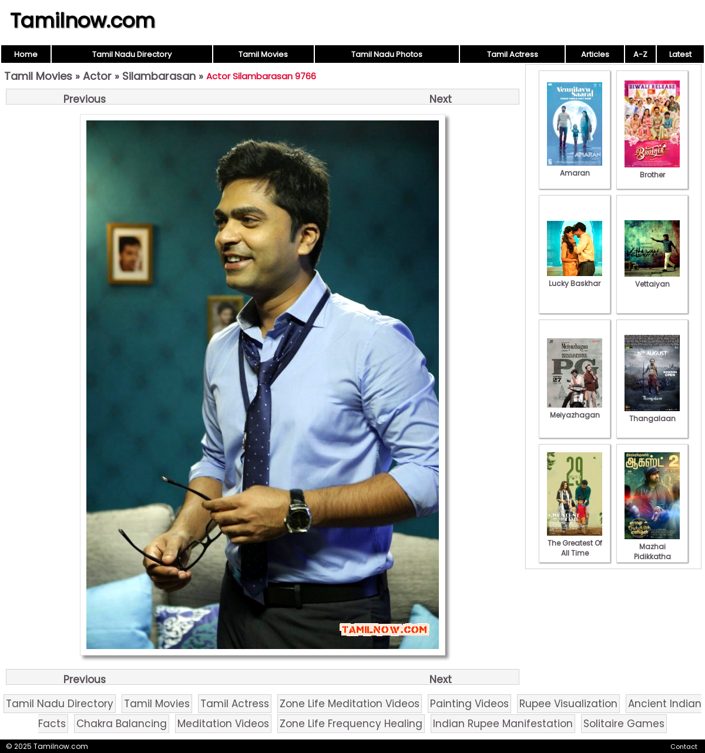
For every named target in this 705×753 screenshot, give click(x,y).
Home (26, 54)
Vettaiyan (652, 279)
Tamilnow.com (82, 20)
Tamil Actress (512, 54)
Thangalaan (652, 413)
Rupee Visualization (568, 704)
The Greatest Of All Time (574, 543)
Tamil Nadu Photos (386, 54)
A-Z (640, 54)
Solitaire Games (623, 724)
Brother (652, 170)
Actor (97, 76)
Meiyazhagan (574, 410)
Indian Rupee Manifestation (503, 724)
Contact (683, 746)
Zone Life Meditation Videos (349, 704)
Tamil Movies (263, 54)
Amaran (574, 168)
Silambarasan (159, 76)
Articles (595, 54)
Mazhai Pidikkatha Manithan (652, 552)
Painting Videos (469, 704)
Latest (680, 54)
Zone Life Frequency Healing (351, 724)
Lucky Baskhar (574, 278)
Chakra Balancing (121, 724)
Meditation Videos (223, 724)
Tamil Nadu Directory (132, 54)
